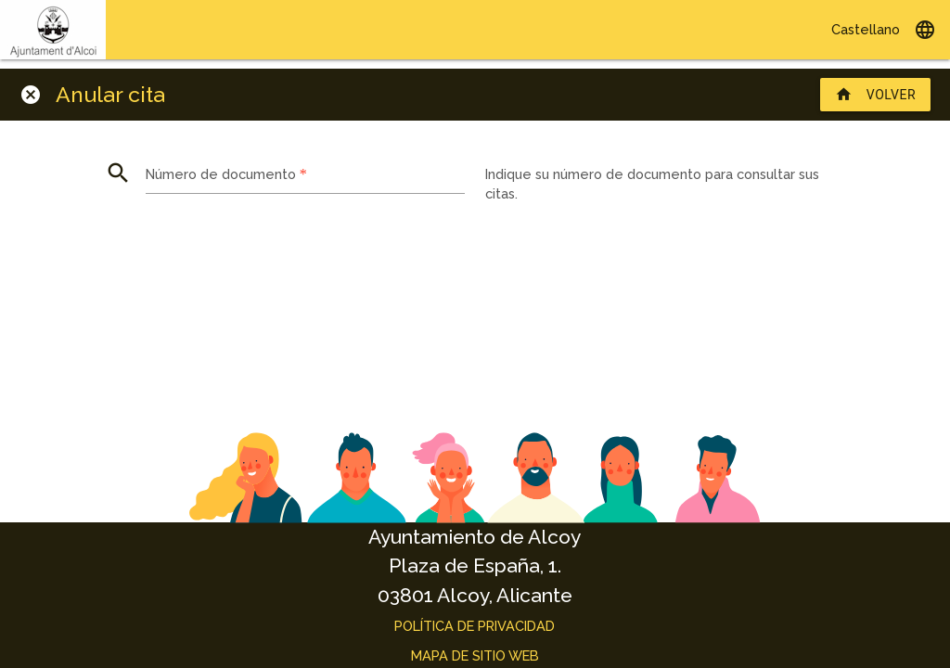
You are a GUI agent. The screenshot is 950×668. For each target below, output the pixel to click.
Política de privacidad (474, 626)
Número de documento (226, 173)
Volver (875, 94)
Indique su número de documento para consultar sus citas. (652, 184)
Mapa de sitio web (475, 655)
